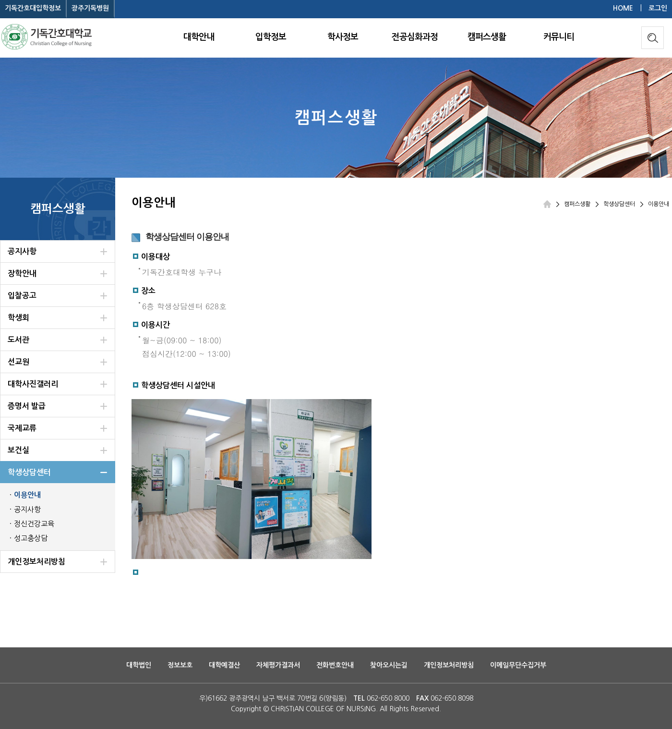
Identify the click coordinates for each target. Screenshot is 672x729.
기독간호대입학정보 (33, 8)
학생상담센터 (619, 204)
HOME (623, 8)
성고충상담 (31, 538)
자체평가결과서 (278, 665)
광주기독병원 (90, 8)
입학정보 (270, 37)
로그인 (657, 8)
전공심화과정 (415, 37)
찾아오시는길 (389, 665)
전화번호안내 (335, 665)
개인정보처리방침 (449, 665)
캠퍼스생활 (487, 37)
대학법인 (138, 665)
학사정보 (342, 37)
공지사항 (27, 509)
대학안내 (198, 37)
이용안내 (27, 494)
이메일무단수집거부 (518, 665)
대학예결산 (224, 665)
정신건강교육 (34, 523)
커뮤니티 (558, 37)
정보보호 (180, 665)
